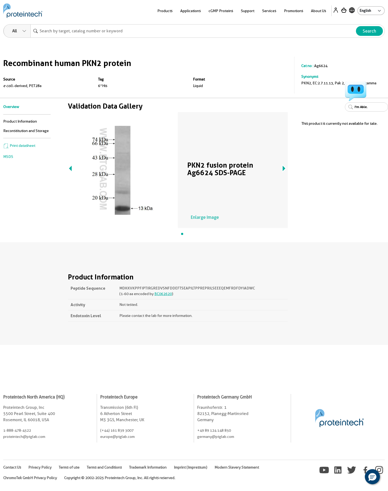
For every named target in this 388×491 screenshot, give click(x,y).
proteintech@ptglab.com (24, 436)
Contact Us (12, 467)
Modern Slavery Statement (236, 467)
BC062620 (163, 294)
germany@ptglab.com (215, 436)
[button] (372, 476)
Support (247, 11)
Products (164, 11)
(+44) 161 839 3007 (117, 430)
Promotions (293, 11)
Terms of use (69, 467)
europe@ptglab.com (117, 436)
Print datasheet (19, 145)
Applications (190, 11)
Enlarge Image (205, 217)
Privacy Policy (39, 467)
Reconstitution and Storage (26, 131)
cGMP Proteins (221, 11)
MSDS (8, 156)
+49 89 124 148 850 (214, 430)
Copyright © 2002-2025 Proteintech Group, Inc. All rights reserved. (119, 478)
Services (269, 11)
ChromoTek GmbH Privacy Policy (30, 478)
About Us (318, 11)
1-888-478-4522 (17, 430)
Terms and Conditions (104, 467)
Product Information (20, 121)
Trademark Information (148, 467)
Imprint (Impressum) (190, 467)
